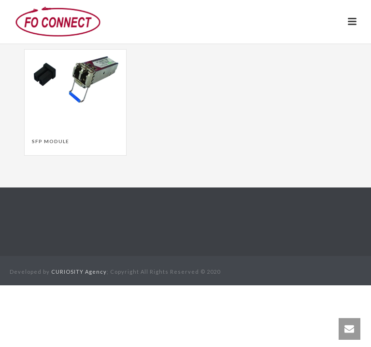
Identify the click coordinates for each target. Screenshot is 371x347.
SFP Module (50, 141)
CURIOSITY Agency (79, 271)
